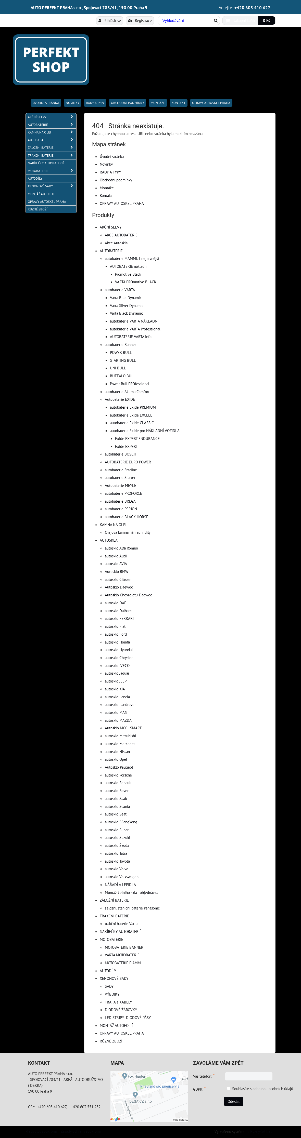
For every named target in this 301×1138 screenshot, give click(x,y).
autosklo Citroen (118, 579)
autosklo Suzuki (117, 837)
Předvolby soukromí (41, 1131)
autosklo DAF (115, 602)
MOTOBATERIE (111, 939)
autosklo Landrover (120, 704)
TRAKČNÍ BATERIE (114, 915)
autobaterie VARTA (120, 289)
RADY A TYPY (95, 103)
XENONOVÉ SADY (114, 978)
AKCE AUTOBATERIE (121, 234)
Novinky (72, 103)
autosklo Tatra (116, 853)
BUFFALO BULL (122, 375)
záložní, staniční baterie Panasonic (132, 908)
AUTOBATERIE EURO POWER (128, 461)
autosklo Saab (116, 798)
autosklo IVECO (117, 665)
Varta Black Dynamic (126, 313)
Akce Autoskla (116, 242)
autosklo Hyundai (119, 649)
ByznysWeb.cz (261, 1131)
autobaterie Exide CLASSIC (132, 422)
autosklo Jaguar (117, 673)
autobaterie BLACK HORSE (126, 516)
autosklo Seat (116, 813)
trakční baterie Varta (121, 923)
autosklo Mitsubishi (120, 735)
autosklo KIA (115, 688)
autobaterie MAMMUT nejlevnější (132, 258)
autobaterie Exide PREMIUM (133, 407)
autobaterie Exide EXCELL (131, 415)
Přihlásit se (109, 20)
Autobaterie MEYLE (120, 485)
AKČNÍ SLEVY (110, 227)
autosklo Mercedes (120, 743)
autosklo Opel (116, 759)
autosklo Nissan (117, 751)
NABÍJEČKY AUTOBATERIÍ (120, 931)
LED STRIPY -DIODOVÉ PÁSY (128, 1017)
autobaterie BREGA (120, 501)
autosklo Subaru (118, 829)
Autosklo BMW (116, 571)
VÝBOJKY (112, 994)
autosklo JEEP (116, 681)
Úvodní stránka (46, 103)
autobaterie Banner (120, 344)
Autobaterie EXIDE (120, 399)
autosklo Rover (117, 790)
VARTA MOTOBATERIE (122, 954)
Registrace (140, 20)
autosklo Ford (116, 634)
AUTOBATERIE (111, 250)
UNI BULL (118, 367)
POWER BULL (121, 352)
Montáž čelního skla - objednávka (131, 892)
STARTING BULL (123, 360)
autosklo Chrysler (119, 657)
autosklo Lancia (117, 696)
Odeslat (234, 1101)
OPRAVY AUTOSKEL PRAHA (211, 103)
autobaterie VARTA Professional (135, 328)
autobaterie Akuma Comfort (127, 391)
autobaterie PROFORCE (123, 493)
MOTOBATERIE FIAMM (123, 962)
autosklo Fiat (115, 626)
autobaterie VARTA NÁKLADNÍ (134, 321)
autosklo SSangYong (121, 821)
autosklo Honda (117, 642)
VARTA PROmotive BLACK (135, 281)
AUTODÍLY (108, 970)
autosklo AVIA (116, 563)
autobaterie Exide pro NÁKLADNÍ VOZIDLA (145, 430)
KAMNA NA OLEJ (113, 524)
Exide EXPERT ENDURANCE (137, 438)
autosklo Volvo (116, 868)
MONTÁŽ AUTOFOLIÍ (116, 1025)
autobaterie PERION (121, 508)
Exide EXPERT (126, 446)
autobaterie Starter (120, 477)
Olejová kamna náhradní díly (127, 532)
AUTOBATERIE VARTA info (131, 336)
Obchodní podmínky (127, 103)
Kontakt (178, 103)
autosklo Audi (116, 555)
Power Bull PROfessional (129, 383)
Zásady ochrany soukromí (81, 1131)
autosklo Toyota (117, 861)
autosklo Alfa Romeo (121, 548)
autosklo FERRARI (119, 618)
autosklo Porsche (118, 775)
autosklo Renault (118, 782)
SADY (109, 986)
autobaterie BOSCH (120, 454)
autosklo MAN (116, 712)
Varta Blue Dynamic (126, 297)
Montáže (158, 103)
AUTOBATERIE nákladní (128, 266)
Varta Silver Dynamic (126, 305)
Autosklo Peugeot (119, 767)
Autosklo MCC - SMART (123, 727)
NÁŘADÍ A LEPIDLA (120, 884)
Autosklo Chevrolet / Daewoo (128, 594)
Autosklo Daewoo (119, 587)
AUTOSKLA (109, 540)
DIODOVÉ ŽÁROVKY (121, 1009)
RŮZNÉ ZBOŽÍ (111, 1040)
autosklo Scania (117, 806)
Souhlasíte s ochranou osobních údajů (262, 1088)
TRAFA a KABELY (118, 1002)
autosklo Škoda (117, 845)
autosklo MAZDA (118, 720)
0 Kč (266, 20)
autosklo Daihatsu (119, 610)
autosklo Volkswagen (122, 876)
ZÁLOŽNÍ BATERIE (114, 900)
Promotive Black (128, 274)
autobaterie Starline (121, 469)
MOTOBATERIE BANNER (124, 947)
